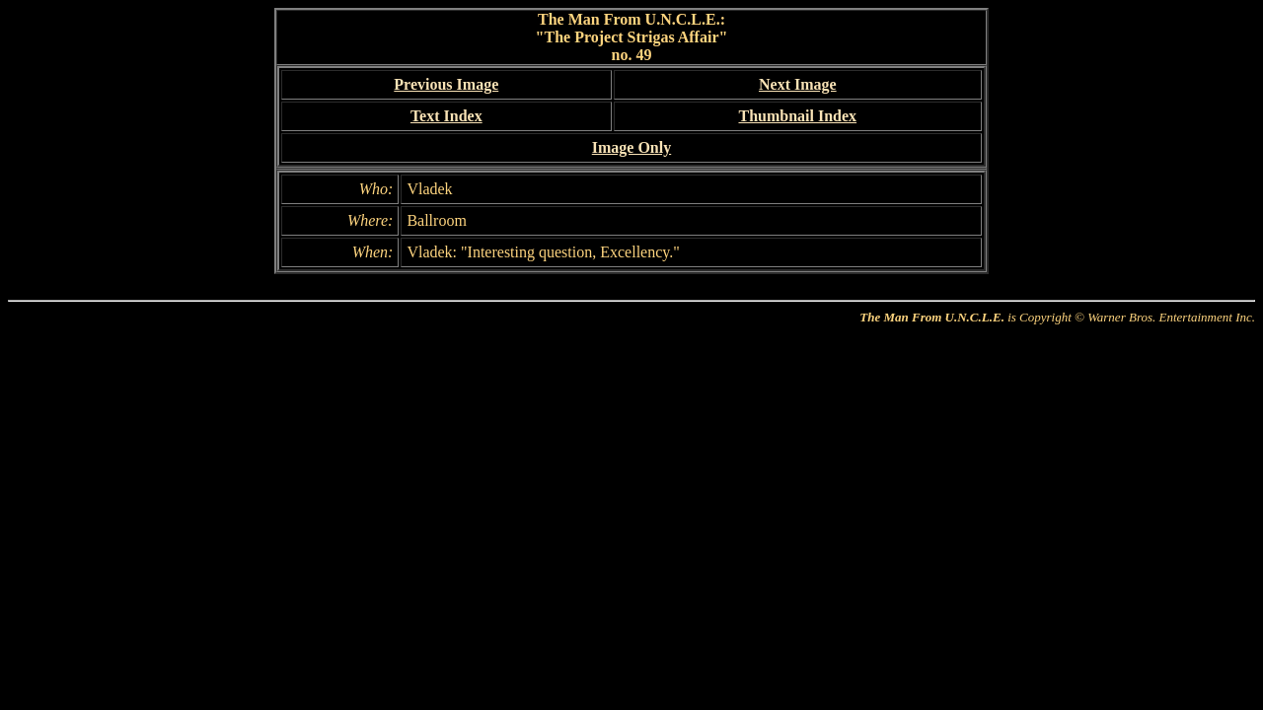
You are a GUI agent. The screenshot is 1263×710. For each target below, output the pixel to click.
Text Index (446, 115)
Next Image (798, 84)
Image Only (631, 147)
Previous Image (446, 84)
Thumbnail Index (797, 115)
